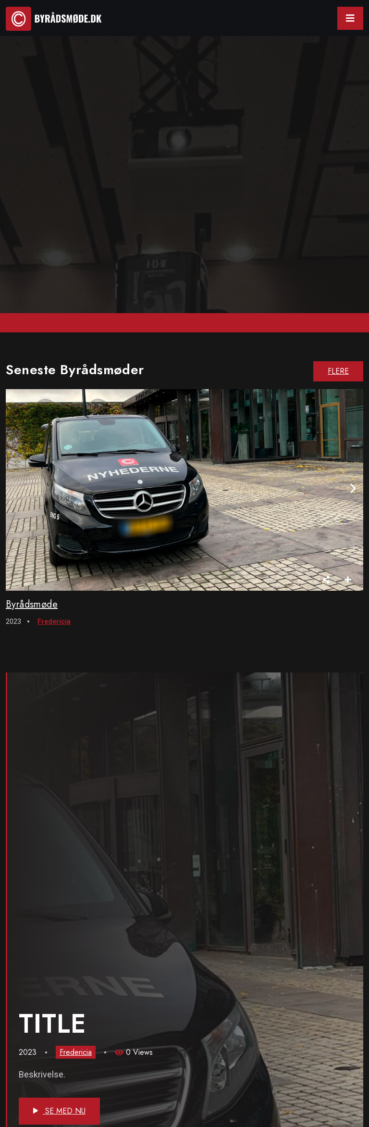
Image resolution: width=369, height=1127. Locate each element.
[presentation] (353, 488)
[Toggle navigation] (350, 18)
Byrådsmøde (32, 604)
